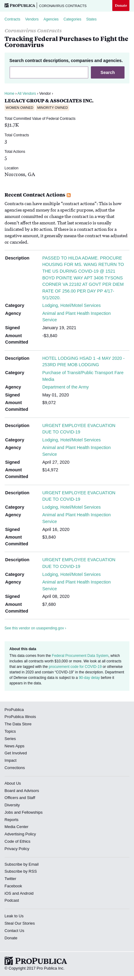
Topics (10, 731)
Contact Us (14, 930)
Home (9, 93)
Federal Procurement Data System (80, 656)
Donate (121, 5)
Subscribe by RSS (21, 871)
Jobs (9, 812)
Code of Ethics (18, 841)
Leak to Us (14, 916)
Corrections (15, 767)
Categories (72, 19)
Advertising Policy (20, 834)
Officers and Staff (20, 797)
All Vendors (26, 93)
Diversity (12, 805)
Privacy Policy (17, 848)
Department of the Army (65, 387)
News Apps (14, 746)
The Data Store (18, 724)
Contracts (12, 19)
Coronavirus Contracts (63, 6)
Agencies (50, 19)
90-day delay (89, 678)
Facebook (13, 886)
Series (10, 738)
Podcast (12, 900)
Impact (11, 760)
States (91, 19)
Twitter (10, 878)
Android (27, 893)
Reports (12, 819)
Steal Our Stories (20, 923)
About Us (13, 783)
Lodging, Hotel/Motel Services (71, 305)
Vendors (32, 19)
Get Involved (16, 753)
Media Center (16, 826)
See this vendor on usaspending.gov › (35, 628)
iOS (8, 893)
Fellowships (32, 812)
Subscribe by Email (22, 864)
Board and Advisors (22, 790)
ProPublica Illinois (20, 716)
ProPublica (14, 709)
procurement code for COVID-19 (75, 667)
